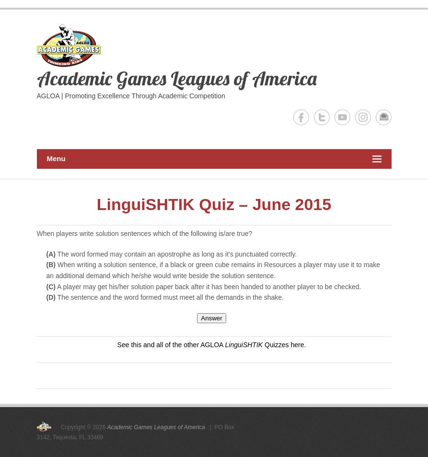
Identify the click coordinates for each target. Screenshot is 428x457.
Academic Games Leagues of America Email (384, 117)
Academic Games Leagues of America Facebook (301, 117)
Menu (214, 159)
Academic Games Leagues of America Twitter (322, 117)
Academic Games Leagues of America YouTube (342, 117)
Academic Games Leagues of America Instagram (363, 117)
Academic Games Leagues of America (177, 78)
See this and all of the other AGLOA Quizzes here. (211, 345)
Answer (211, 318)
